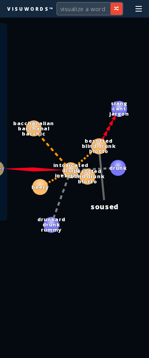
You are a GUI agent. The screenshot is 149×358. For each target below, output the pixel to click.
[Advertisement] (74, 348)
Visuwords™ (30, 9)
